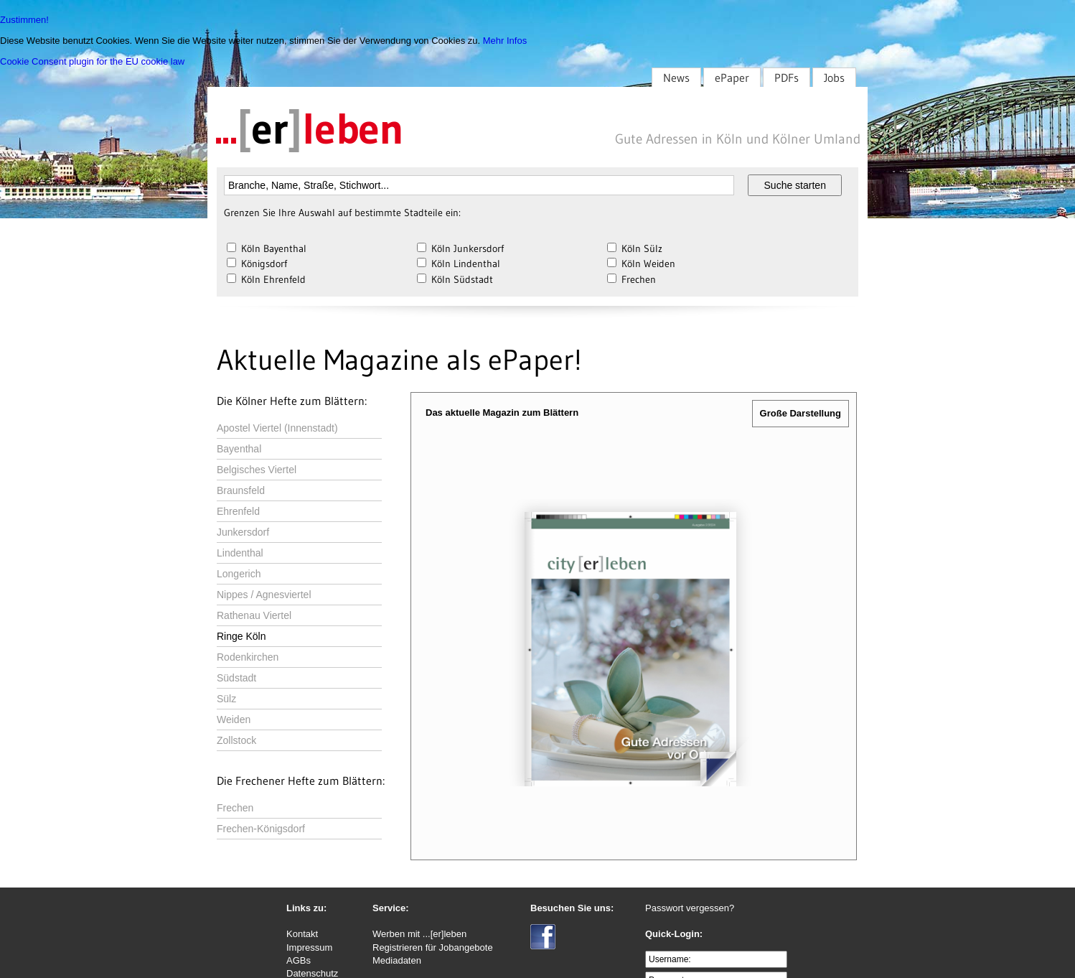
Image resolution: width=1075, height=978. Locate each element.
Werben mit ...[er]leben (419, 933)
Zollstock (236, 740)
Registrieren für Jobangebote (432, 947)
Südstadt (236, 678)
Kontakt (302, 933)
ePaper (732, 77)
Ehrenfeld (238, 511)
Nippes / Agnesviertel (264, 594)
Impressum (309, 947)
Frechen (235, 808)
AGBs (298, 960)
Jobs (834, 77)
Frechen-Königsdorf (261, 828)
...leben (309, 128)
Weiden (233, 719)
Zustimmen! (24, 19)
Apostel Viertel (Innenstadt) (277, 428)
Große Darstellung (800, 413)
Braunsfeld (241, 490)
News (676, 77)
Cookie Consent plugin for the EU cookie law (92, 61)
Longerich (239, 573)
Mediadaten (396, 960)
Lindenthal (240, 553)
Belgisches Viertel (256, 469)
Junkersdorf (243, 532)
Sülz (226, 698)
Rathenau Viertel (254, 615)
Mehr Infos (505, 40)
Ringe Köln (241, 636)
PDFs (786, 77)
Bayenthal (239, 449)
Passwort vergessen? (689, 908)
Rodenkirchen (247, 657)
